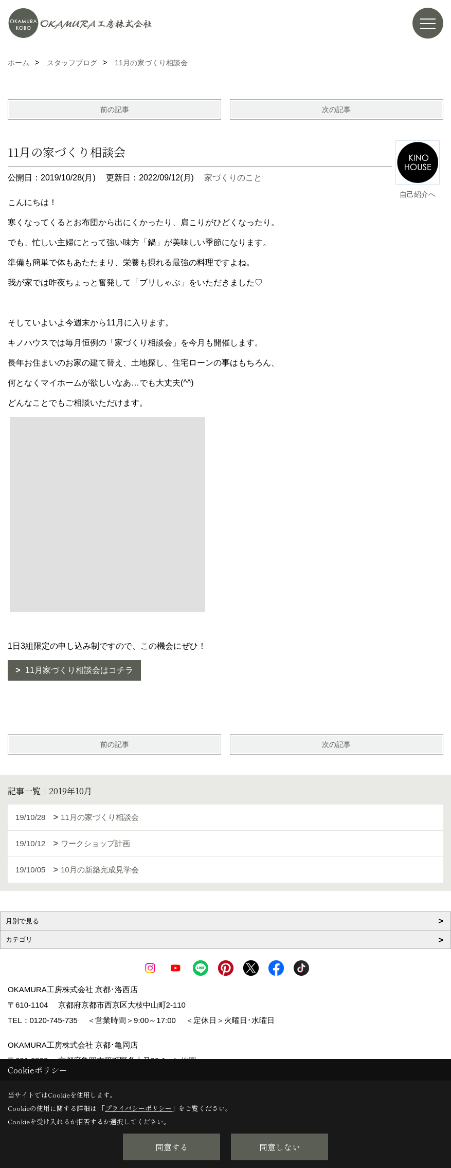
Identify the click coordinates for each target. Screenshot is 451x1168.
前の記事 (114, 109)
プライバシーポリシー (138, 1108)
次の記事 (336, 109)
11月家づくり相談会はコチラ (78, 670)
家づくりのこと (233, 177)
